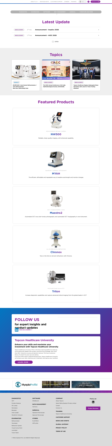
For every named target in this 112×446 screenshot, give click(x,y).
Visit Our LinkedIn (25, 329)
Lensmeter (14, 430)
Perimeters (15, 408)
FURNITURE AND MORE (86, 12)
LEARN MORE (23, 362)
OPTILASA (35, 423)
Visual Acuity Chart (17, 428)
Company (59, 398)
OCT (13, 401)
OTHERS (35, 418)
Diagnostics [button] (23, 12)
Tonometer (15, 423)
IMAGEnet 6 (35, 401)
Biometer (14, 410)
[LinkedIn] (93, 402)
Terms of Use (61, 431)
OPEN (56, 41)
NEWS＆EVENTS (44, 1)
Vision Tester (15, 432)
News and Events (62, 421)
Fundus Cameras (16, 403)
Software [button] (46, 12)
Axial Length (15, 412)
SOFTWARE (36, 398)
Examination (35, 12)
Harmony (34, 406)
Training (73, 1)
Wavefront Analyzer (17, 415)
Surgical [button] (73, 12)
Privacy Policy (61, 428)
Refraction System (17, 425)
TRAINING (59, 411)
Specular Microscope (38, 415)
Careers (66, 1)
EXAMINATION (16, 418)
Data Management (39, 404)
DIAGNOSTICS (16, 398)
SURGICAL (35, 410)
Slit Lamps (14, 405)
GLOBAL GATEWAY (62, 424)
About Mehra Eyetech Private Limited (66, 403)
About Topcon (60, 401)
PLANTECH (35, 421)
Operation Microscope (38, 412)
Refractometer (16, 421)
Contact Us (95, 1)
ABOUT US (35, 1)
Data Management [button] (60, 12)
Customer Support (56, 1)
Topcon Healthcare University (64, 414)
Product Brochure (93, 408)
